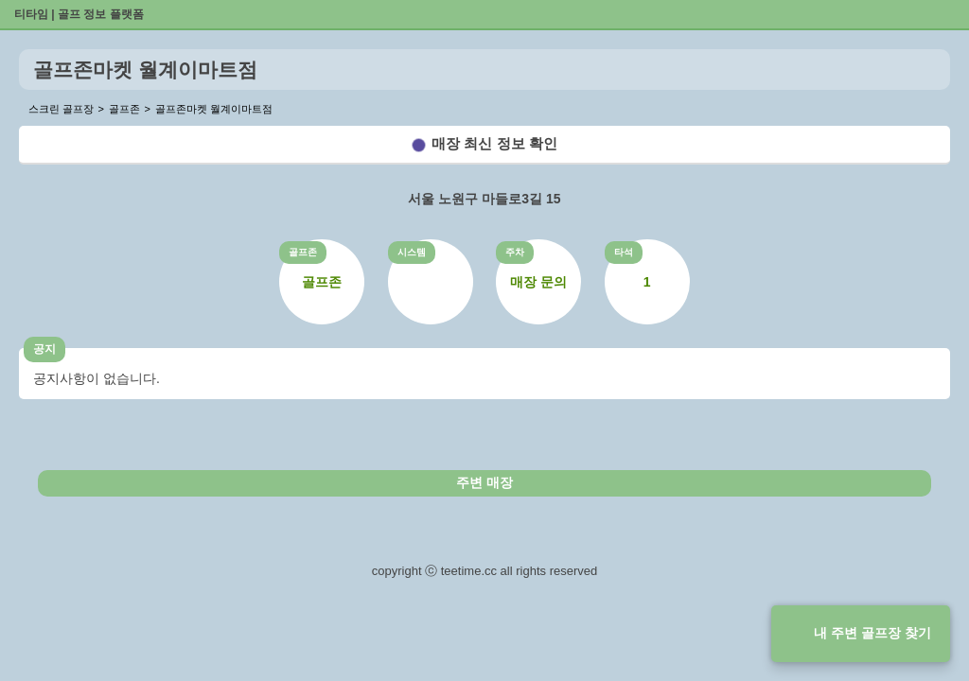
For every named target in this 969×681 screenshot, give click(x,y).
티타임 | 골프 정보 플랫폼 (79, 14)
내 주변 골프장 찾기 (872, 632)
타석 (623, 252)
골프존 (303, 252)
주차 (514, 252)
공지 (44, 349)
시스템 (411, 252)
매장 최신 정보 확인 (494, 143)
